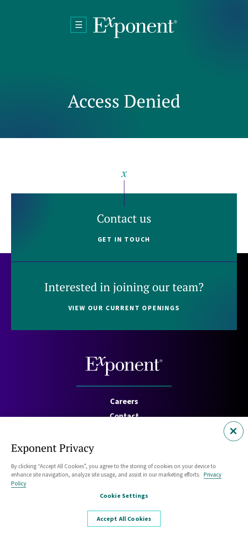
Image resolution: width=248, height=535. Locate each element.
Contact (124, 416)
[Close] (234, 433)
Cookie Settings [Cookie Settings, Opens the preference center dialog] (124, 497)
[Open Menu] (79, 25)
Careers (124, 401)
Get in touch (124, 239)
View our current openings (124, 308)
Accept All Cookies (124, 520)
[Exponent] (135, 27)
